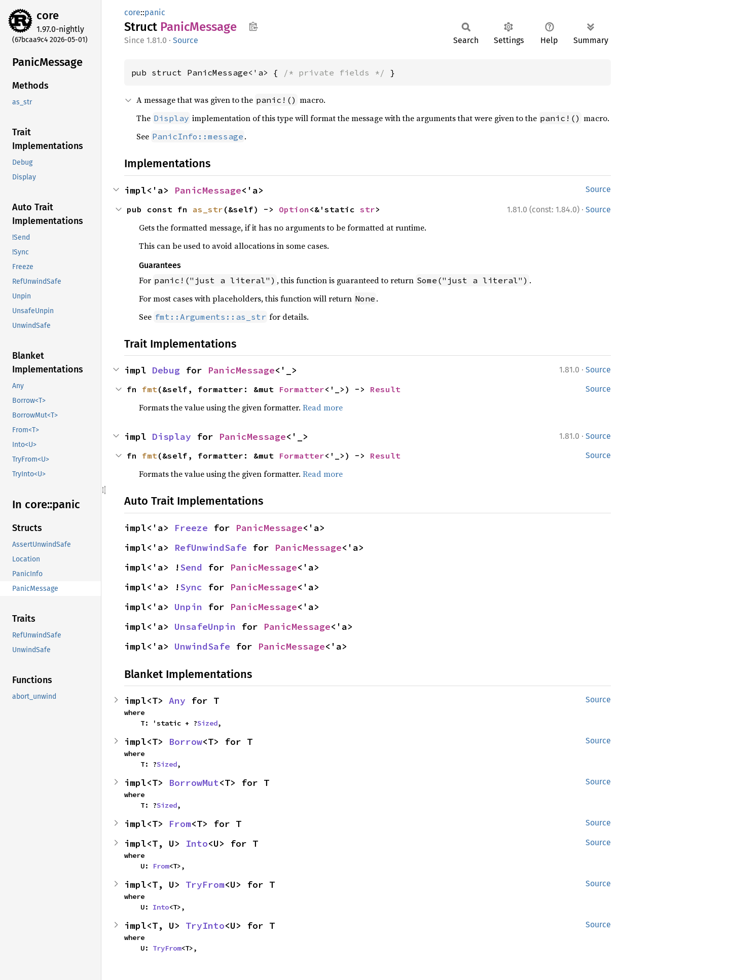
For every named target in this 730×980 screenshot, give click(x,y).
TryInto (205, 925)
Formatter (301, 389)
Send (191, 567)
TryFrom (205, 884)
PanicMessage (207, 190)
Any (177, 700)
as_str (208, 209)
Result (385, 389)
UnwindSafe (202, 646)
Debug (166, 370)
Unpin (188, 607)
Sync (191, 587)
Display (171, 436)
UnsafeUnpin (205, 626)
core (47, 15)
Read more (323, 407)
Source (185, 40)
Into (197, 843)
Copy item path (253, 26)
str (367, 209)
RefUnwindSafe (210, 547)
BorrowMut (194, 782)
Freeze (191, 528)
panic (154, 12)
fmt (149, 389)
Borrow (185, 741)
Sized (207, 723)
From (180, 824)
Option (294, 209)
